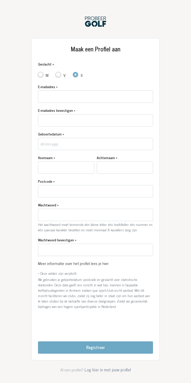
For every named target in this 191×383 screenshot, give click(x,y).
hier (105, 263)
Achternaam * (107, 157)
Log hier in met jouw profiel (107, 369)
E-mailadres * (48, 86)
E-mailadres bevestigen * (56, 110)
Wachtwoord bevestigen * (57, 239)
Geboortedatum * (51, 133)
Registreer (95, 347)
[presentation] (95, 323)
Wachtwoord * (48, 204)
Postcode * (46, 181)
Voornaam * (46, 157)
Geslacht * (46, 64)
